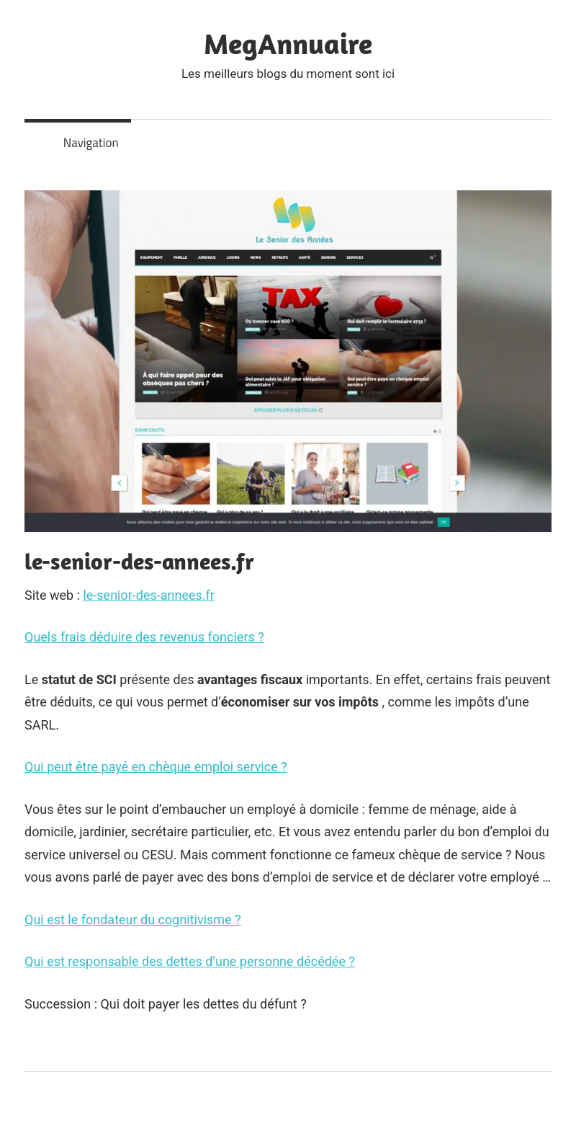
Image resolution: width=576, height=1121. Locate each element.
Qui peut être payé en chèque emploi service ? (155, 766)
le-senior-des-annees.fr (149, 595)
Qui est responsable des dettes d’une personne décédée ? (189, 961)
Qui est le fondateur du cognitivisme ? (132, 919)
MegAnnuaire (288, 43)
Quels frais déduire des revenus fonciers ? (144, 636)
